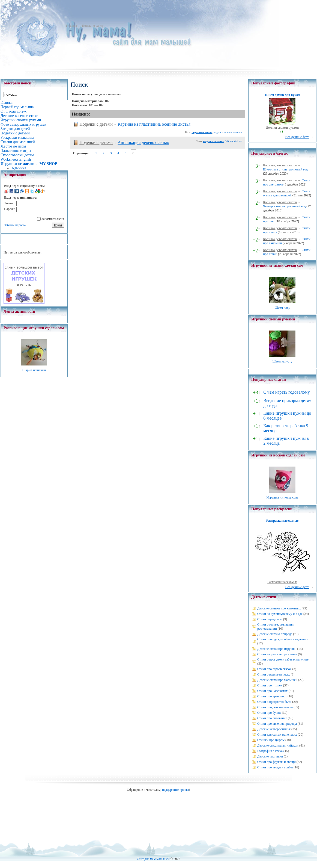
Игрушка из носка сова (282, 497)
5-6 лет (229, 141)
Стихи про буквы (269, 713)
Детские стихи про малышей (277, 680)
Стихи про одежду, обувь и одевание (282, 639)
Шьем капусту (282, 361)
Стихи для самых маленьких (277, 734)
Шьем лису (282, 307)
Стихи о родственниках (273, 674)
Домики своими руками (282, 127)
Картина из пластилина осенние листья (154, 124)
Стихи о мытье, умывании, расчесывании (275, 626)
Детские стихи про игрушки (276, 649)
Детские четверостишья (274, 729)
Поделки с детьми (96, 124)
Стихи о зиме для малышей (286, 193)
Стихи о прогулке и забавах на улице (283, 659)
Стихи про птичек (269, 685)
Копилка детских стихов (280, 165)
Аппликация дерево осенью (143, 142)
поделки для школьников (228, 132)
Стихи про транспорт (272, 696)
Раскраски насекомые (282, 582)
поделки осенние (202, 132)
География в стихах (270, 751)
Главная (71, 26)
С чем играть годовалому (286, 392)
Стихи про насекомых (272, 691)
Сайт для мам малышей (153, 859)
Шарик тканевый (34, 370)
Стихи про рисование (272, 718)
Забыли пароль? (15, 225)
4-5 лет (238, 141)
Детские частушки (270, 756)
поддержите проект (175, 790)
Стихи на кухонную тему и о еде (280, 614)
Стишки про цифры (271, 740)
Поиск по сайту (92, 26)
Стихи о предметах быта (274, 702)
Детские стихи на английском (277, 745)
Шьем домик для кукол (282, 95)
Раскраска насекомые (282, 521)
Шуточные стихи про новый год (285, 169)
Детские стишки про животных (279, 608)
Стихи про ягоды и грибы (275, 767)
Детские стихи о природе (274, 634)
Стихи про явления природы (277, 724)
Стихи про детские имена (275, 707)
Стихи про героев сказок (274, 669)
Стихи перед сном (269, 619)
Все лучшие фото (297, 137)
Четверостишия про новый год (284, 206)
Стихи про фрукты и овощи (276, 762)
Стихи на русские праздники (277, 654)
